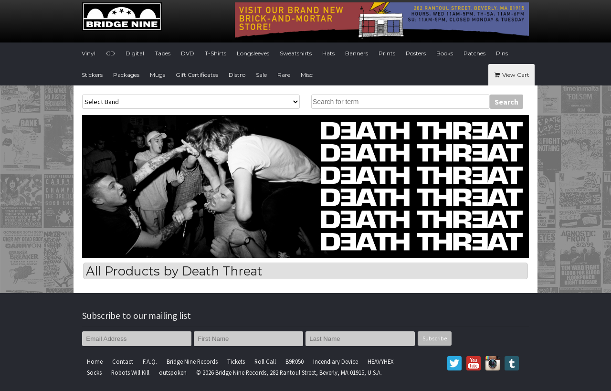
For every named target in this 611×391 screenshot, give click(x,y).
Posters (416, 53)
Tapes (162, 53)
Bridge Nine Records (192, 361)
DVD (187, 53)
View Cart (511, 74)
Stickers (92, 74)
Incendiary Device (335, 361)
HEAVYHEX (381, 361)
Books (444, 53)
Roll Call (265, 361)
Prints (387, 53)
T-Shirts (215, 53)
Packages (126, 74)
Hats (328, 53)
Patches (474, 53)
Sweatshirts (296, 53)
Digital (135, 53)
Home (95, 361)
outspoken (173, 372)
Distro (237, 74)
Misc (307, 74)
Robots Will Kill (130, 372)
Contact (122, 361)
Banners (356, 53)
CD (110, 53)
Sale (261, 74)
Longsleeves (253, 53)
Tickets (236, 361)
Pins (502, 53)
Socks (94, 372)
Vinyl (88, 53)
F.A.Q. (150, 361)
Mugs (157, 74)
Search (506, 101)
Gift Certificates (197, 74)
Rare (283, 74)
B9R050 (294, 361)
